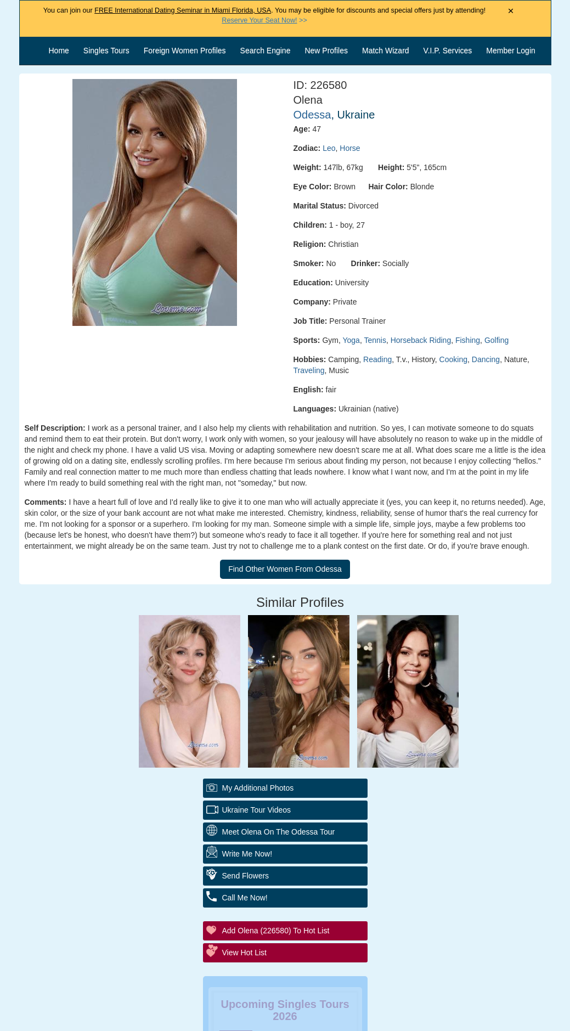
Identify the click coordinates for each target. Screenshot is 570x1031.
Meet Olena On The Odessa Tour (278, 831)
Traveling (309, 370)
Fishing (467, 340)
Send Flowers (245, 875)
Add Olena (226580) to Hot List (276, 930)
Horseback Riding (421, 340)
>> (264, 20)
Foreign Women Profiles (185, 50)
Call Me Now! (245, 897)
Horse (350, 148)
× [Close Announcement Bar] (511, 11)
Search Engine (265, 50)
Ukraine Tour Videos (256, 809)
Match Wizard (385, 50)
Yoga (350, 340)
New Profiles (326, 50)
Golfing (496, 340)
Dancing (486, 359)
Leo (329, 148)
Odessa (312, 115)
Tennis (375, 340)
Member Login (510, 50)
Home (59, 50)
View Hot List (244, 952)
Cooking (453, 359)
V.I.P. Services (448, 50)
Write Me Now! (247, 853)
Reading (377, 359)
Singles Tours (106, 50)
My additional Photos (258, 788)
